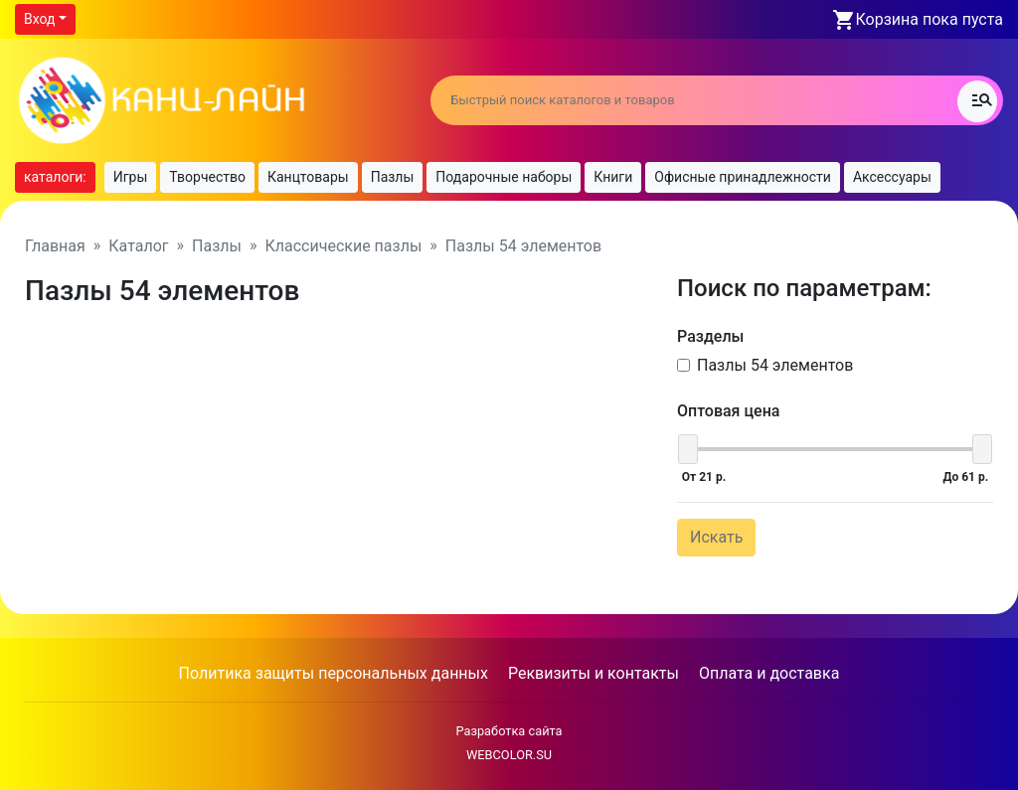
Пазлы (393, 177)
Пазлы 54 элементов (775, 365)
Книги (613, 177)
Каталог (138, 246)
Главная (55, 246)
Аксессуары (892, 177)
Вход (39, 19)
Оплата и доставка (769, 673)
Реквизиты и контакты (593, 673)
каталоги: (55, 177)
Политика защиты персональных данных (333, 673)
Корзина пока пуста (929, 19)
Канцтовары (308, 177)
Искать (716, 537)
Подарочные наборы (503, 177)
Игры (130, 177)
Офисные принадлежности (742, 177)
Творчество (207, 177)
